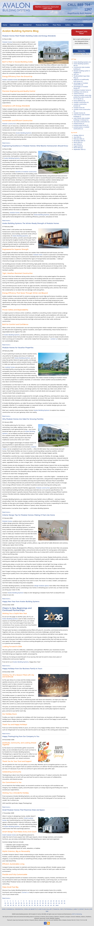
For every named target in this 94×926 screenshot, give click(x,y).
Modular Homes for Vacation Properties (17, 348)
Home (5, 25)
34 (32, 903)
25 (8, 903)
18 (51, 901)
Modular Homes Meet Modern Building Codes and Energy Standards (29, 36)
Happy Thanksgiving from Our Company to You (20, 736)
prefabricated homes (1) (81, 125)
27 (13, 903)
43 (56, 903)
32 (26, 903)
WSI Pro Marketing (77, 914)
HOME (3, 909)
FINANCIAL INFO (58, 909)
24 (5, 903)
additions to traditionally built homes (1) (81, 80)
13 (37, 901)
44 (59, 903)
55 (27, 905)
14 (40, 901)
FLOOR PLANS (41, 909)
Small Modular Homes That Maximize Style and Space (23, 810)
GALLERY (49, 909)
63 (48, 905)
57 (32, 905)
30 (21, 903)
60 (40, 905)
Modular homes (7, 42)
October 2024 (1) (79, 135)
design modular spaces (41, 585)
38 (43, 903)
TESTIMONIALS (68, 909)
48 (8, 905)
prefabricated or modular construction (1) (81, 128)
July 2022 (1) (77, 137)
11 (32, 901)
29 (18, 903)
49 (10, 905)
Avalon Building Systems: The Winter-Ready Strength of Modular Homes (30, 223)
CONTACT (81, 909)
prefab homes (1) (79, 123)
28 (16, 903)
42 (53, 903)
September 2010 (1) (79, 149)
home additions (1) (79, 100)
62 (45, 905)
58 (35, 905)
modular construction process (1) (80, 105)
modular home (37, 254)
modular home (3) (79, 107)
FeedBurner (86, 54)
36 (37, 903)
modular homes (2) (79, 113)
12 (34, 901)
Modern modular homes (9, 79)
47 (5, 905)
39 (45, 903)
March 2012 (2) (78, 147)
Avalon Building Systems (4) (82, 62)
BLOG (87, 909)
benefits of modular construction (26, 171)
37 (40, 903)
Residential (27, 25)
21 (59, 901)
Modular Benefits (42, 25)
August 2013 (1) (78, 146)
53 (21, 905)
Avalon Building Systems (23, 133)
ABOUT (76, 909)
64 (51, 905)
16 (45, 901)
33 (29, 903)
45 (62, 903)
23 (64, 901)
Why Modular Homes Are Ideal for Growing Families (22, 419)
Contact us (25, 892)
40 (48, 903)
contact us (54, 339)
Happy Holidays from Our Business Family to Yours (22, 668)
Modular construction (9, 124)
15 (43, 901)
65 (53, 905)
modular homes (15, 212)
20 (56, 901)
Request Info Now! (81, 32)
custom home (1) (79, 93)
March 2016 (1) (78, 142)
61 (43, 905)
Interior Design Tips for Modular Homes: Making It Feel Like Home (28, 515)
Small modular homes (9, 835)
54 (24, 905)
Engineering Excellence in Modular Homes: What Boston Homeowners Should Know (35, 146)
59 (37, 905)
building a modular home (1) (82, 90)
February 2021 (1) (79, 139)
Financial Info (78, 25)
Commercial (14, 25)
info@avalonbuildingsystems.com (78, 20)
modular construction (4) (81, 102)
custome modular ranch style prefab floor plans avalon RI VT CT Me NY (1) (82, 97)
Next (57, 905)
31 (24, 903)
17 (48, 901)
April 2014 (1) (78, 144)
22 (61, 901)
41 (51, 903)
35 (34, 903)
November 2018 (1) (79, 140)
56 (29, 905)
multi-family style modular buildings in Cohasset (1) (82, 119)
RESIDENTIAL (19, 909)
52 (18, 905)
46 (64, 903)
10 (29, 901)
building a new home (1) (81, 92)
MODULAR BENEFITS (30, 909)
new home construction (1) (81, 122)
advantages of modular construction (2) (81, 84)
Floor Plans (57, 25)
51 (16, 905)
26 (10, 903)
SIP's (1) (76, 74)
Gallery (68, 25)
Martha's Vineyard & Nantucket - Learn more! (47, 7)
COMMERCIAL (10, 909)
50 (13, 905)
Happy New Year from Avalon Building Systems (20, 601)
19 (53, 901)
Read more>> (6, 143)
